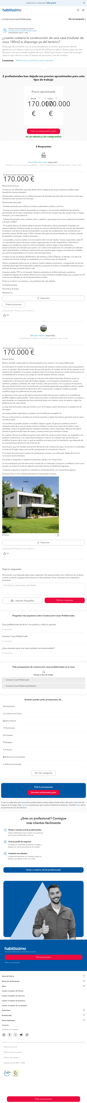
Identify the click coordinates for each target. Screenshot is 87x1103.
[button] (43, 976)
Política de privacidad (12, 1052)
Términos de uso (10, 1047)
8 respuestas (7, 653)
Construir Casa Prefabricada (15, 636)
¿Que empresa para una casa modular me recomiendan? (28, 648)
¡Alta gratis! (51, 3)
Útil (6, 315)
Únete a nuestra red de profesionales (43, 870)
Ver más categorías (43, 773)
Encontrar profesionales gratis (43, 792)
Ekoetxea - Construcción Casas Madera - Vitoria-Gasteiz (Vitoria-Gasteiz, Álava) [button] (38, 165)
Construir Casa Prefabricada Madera (21, 686)
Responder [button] (43, 298)
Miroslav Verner (37, 336)
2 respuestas (8, 60)
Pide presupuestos (43, 1099)
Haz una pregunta (76, 19)
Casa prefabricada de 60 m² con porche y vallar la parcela (29, 625)
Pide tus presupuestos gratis (43, 131)
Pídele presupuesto (14, 305)
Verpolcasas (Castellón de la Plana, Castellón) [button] (38, 338)
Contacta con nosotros (10, 1029)
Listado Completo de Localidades (14, 1005)
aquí (23, 805)
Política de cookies (11, 1058)
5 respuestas (7, 641)
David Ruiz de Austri (37, 162)
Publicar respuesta (64, 600)
